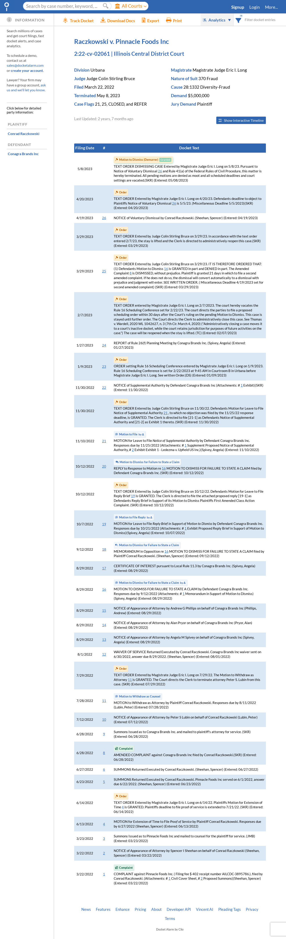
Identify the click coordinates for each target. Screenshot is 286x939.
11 (130, 680)
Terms (170, 918)
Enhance (123, 909)
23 (104, 366)
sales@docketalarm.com (25, 65)
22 (104, 387)
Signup (237, 7)
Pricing (140, 909)
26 (160, 171)
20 (104, 466)
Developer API (179, 909)
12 (104, 654)
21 (166, 413)
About (156, 909)
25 (104, 271)
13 (104, 640)
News (86, 909)
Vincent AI (204, 909)
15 (104, 610)
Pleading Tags (229, 909)
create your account (27, 70)
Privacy (252, 909)
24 (104, 345)
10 (104, 719)
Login (254, 7)
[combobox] (238, 19)
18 (104, 549)
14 (104, 625)
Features (103, 909)
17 (104, 568)
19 (133, 496)
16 (166, 269)
